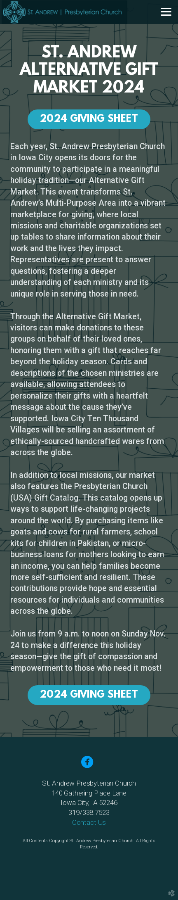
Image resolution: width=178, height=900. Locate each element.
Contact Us (89, 822)
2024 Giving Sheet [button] (89, 119)
